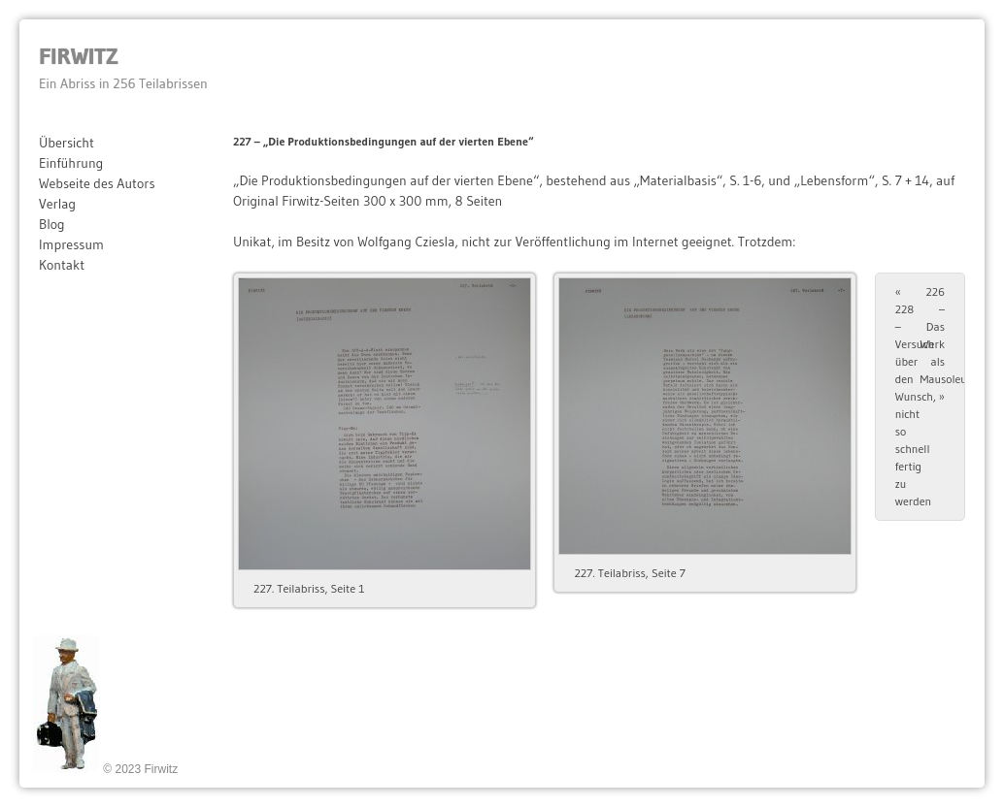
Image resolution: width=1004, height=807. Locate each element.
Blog (52, 224)
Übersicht (66, 142)
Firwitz (78, 56)
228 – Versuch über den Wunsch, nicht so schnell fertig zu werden (915, 396)
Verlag (57, 203)
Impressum (71, 244)
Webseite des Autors (97, 183)
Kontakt (61, 265)
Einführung (71, 163)
